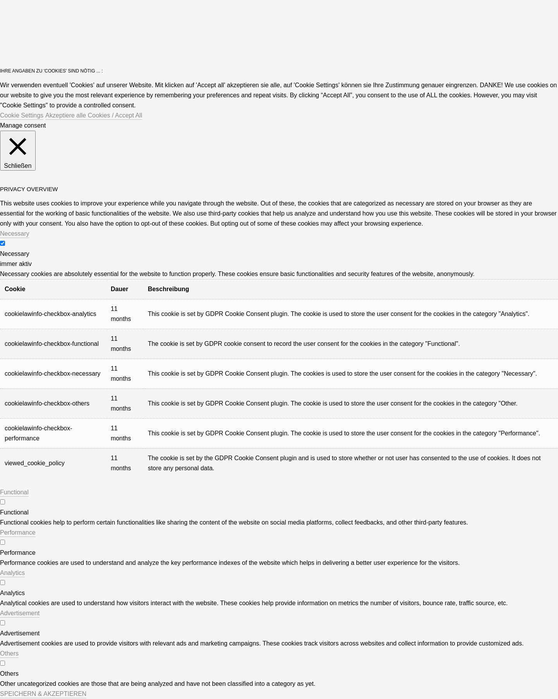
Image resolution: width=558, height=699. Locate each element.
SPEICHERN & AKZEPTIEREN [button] (43, 693)
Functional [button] (14, 492)
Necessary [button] (14, 233)
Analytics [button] (12, 573)
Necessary (14, 253)
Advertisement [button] (20, 613)
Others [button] (9, 653)
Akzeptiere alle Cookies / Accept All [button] (93, 115)
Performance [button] (18, 532)
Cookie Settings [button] (21, 115)
